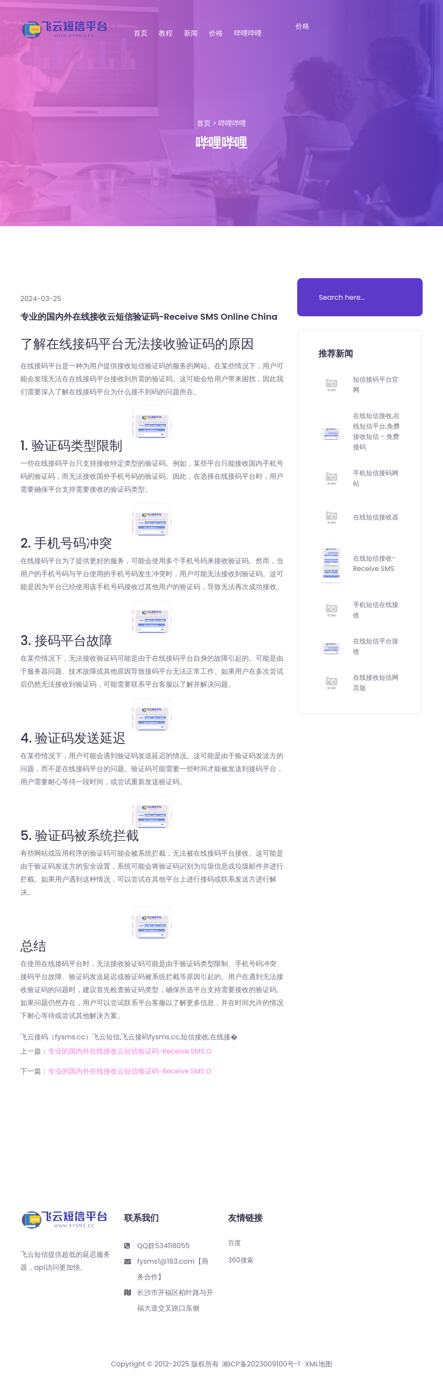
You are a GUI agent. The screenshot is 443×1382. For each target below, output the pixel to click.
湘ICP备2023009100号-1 (261, 1364)
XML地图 (318, 1364)
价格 (216, 33)
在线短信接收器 (377, 517)
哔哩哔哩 (248, 33)
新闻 (191, 33)
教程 (166, 33)
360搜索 (241, 1260)
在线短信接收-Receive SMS (375, 563)
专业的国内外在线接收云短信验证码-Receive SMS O (130, 1051)
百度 (235, 1243)
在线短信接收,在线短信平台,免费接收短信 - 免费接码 (376, 431)
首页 (141, 33)
